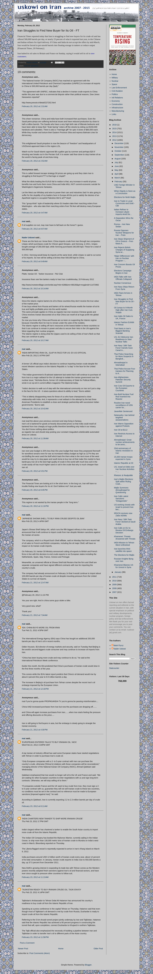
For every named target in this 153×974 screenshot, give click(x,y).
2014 (114, 132)
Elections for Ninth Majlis (124, 197)
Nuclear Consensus (122, 283)
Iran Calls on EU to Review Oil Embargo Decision (123, 530)
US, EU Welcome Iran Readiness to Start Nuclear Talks (123, 339)
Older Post (98, 948)
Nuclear (115, 81)
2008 (114, 588)
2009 (114, 584)
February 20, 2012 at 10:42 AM (35, 408)
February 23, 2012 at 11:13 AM (35, 877)
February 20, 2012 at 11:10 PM (35, 506)
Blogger (88, 965)
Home (60, 948)
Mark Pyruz (118, 645)
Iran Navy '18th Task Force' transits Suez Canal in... (123, 347)
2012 (114, 140)
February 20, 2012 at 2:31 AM (34, 106)
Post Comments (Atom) (39, 953)
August (118, 159)
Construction (117, 104)
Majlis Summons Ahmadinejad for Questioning (122, 490)
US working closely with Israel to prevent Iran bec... (124, 507)
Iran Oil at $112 (120, 430)
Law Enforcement (119, 88)
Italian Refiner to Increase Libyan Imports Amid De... (123, 211)
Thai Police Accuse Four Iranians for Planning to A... (124, 371)
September (120, 155)
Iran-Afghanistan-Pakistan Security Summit (122, 379)
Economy (116, 101)
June (117, 166)
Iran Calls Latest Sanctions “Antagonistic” (121, 498)
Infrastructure (117, 108)
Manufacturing (118, 111)
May (117, 170)
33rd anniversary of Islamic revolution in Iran (123, 450)
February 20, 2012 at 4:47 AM (34, 213)
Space (114, 84)
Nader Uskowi (28, 237)
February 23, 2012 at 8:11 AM (34, 806)
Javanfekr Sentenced (123, 411)
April (117, 174)
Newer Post (23, 948)
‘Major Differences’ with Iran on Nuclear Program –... (124, 258)
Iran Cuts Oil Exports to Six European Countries (124, 388)
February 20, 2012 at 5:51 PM (35, 471)
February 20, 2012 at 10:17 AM (35, 340)
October (118, 151)
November (119, 147)
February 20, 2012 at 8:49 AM (34, 261)
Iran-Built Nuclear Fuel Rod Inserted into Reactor (123, 396)
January (118, 572)
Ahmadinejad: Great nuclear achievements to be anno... (124, 442)
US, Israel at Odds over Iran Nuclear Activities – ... (124, 469)
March (118, 178)
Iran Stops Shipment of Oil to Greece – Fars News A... (124, 241)
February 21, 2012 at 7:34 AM (34, 615)
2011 (114, 577)
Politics (115, 94)
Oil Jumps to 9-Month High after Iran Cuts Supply (123, 310)
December (119, 143)
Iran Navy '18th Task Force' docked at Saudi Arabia (124, 521)
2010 (114, 581)
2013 (114, 136)
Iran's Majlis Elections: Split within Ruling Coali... (123, 481)
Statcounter (114, 668)
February (119, 181)
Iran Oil (27, 66)
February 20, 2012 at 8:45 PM (35, 490)
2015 (114, 128)
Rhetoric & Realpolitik (123, 475)
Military (115, 78)
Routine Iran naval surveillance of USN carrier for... (123, 405)
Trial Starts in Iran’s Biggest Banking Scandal (122, 330)
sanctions (34, 66)
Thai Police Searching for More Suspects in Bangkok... (123, 356)
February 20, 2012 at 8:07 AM (34, 229)
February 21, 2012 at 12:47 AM (35, 582)
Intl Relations (117, 98)
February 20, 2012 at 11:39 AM (35, 438)
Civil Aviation (117, 91)
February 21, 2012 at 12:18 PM (35, 689)
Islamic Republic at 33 (123, 463)
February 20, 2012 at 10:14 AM (35, 288)
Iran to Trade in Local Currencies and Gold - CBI (124, 203)
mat (23, 221)
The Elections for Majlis (124, 555)
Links (114, 114)
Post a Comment (27, 943)
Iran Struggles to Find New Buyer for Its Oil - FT (124, 301)
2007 (114, 592)
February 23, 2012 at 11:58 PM (35, 937)
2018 (114, 125)
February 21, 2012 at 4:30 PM (35, 730)
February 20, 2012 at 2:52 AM (34, 161)
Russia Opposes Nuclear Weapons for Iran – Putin (124, 232)
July (117, 162)
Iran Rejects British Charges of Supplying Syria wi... (124, 249)
